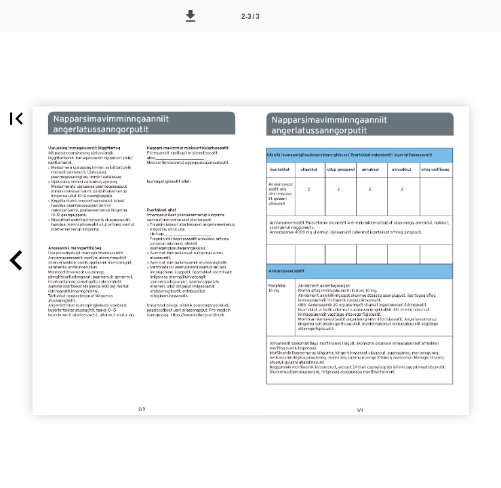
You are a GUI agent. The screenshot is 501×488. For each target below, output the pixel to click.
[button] (190, 16)
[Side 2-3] (250, 16)
